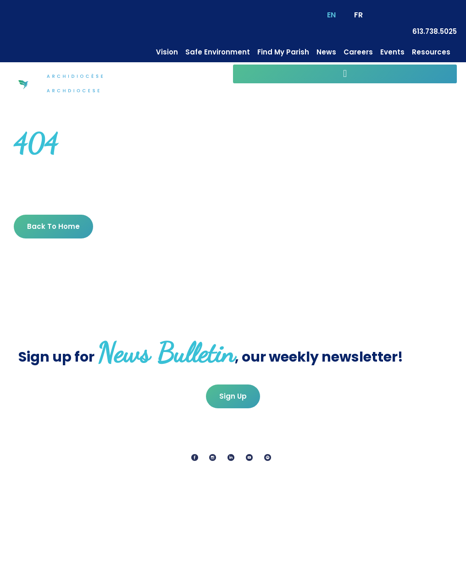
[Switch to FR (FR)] (358, 15)
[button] (345, 74)
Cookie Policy (227, 551)
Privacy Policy (169, 551)
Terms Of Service (291, 551)
